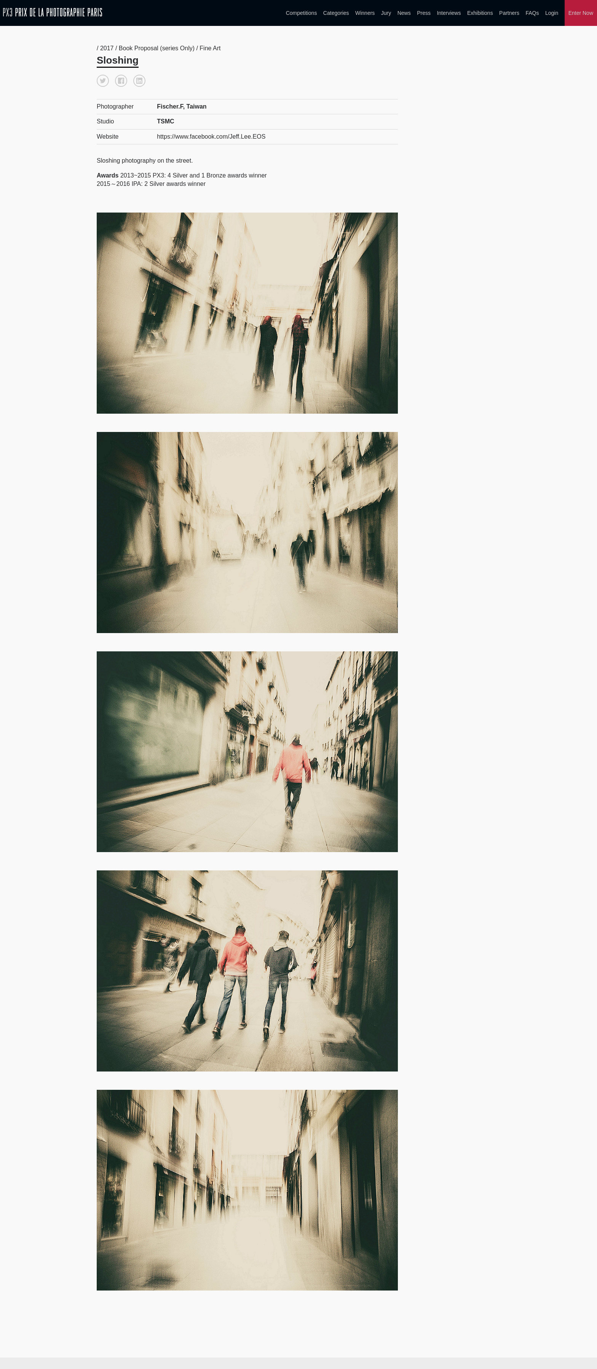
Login (551, 13)
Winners (365, 13)
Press (424, 13)
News (404, 13)
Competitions (301, 13)
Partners (509, 13)
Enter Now (580, 13)
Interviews (449, 13)
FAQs (532, 13)
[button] (103, 81)
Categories (336, 13)
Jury (386, 13)
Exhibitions (480, 13)
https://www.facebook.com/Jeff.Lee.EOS (211, 136)
